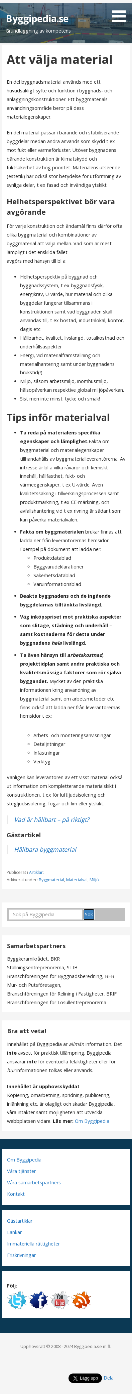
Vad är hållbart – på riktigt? (51, 819)
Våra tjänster (21, 1171)
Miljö (94, 880)
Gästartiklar (19, 1221)
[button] (121, 12)
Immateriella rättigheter (33, 1243)
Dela (109, 1378)
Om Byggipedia (92, 1121)
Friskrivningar (21, 1255)
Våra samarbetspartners (34, 1182)
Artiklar (36, 872)
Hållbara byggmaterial (45, 849)
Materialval (77, 880)
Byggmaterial (51, 880)
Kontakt (16, 1194)
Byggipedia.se (37, 18)
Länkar (14, 1232)
